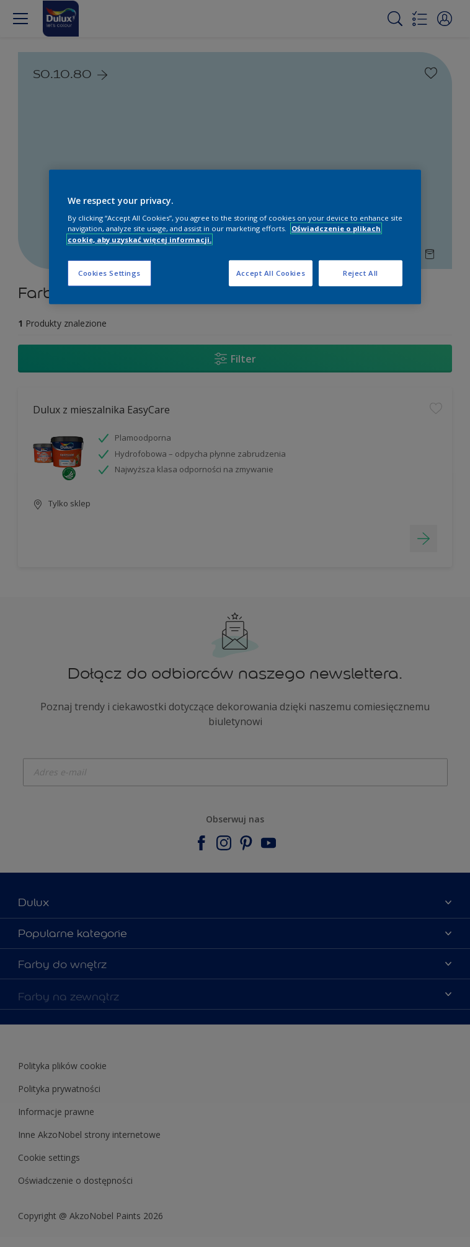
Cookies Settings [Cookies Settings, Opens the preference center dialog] (109, 272)
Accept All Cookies (270, 272)
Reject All (360, 272)
